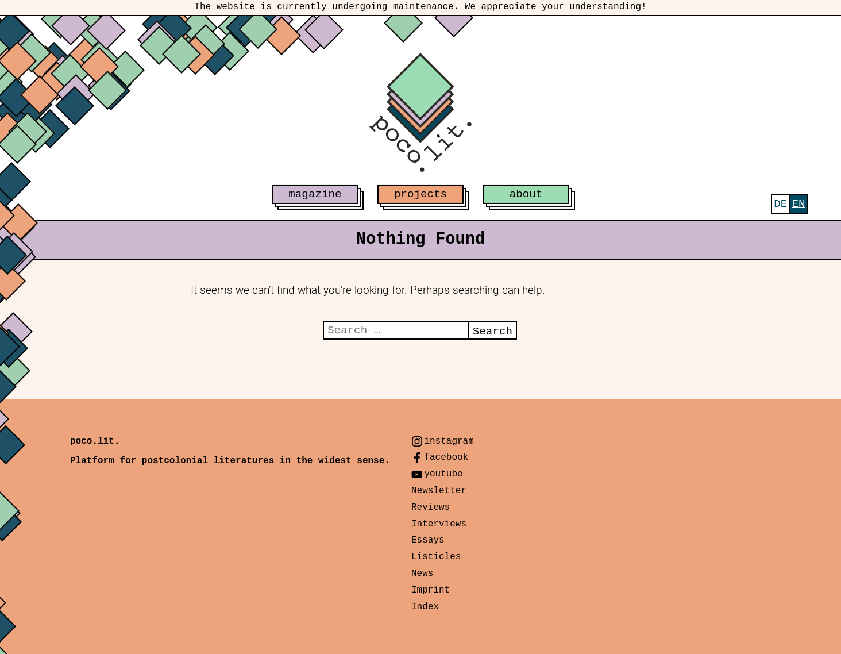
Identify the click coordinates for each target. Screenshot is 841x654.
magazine (314, 194)
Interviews (438, 524)
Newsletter (438, 491)
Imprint (430, 590)
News (422, 573)
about (526, 194)
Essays (428, 540)
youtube (443, 474)
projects (420, 194)
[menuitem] (780, 204)
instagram (448, 441)
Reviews (430, 507)
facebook (446, 457)
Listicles (436, 557)
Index (425, 607)
